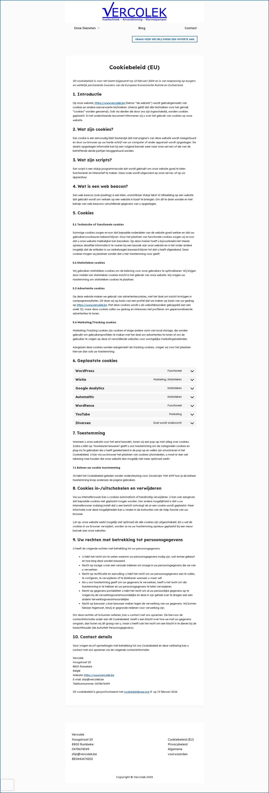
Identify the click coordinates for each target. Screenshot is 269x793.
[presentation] (7, 784)
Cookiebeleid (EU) (181, 739)
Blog (141, 28)
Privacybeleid (178, 744)
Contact (191, 28)
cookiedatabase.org (136, 691)
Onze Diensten (87, 28)
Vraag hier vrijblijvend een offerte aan (164, 39)
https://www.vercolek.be (110, 103)
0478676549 (80, 749)
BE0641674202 (82, 759)
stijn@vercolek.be (84, 754)
